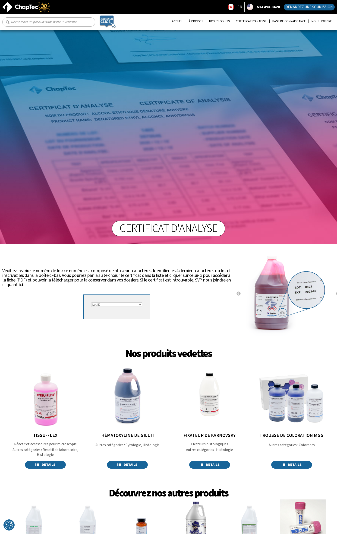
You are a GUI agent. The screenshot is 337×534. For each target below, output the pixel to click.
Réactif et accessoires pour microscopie (45, 444)
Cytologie (133, 445)
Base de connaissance (289, 21)
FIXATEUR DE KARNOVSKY (209, 435)
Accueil (177, 21)
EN (240, 7)
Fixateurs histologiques (209, 444)
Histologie (45, 454)
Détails (45, 464)
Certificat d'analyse (251, 21)
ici (21, 284)
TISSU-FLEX (45, 435)
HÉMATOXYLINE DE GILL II (127, 435)
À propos (196, 21)
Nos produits (219, 21)
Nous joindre (322, 21)
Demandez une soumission (309, 7)
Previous (238, 293)
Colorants (307, 445)
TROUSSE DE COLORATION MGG (292, 435)
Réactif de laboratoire (60, 449)
